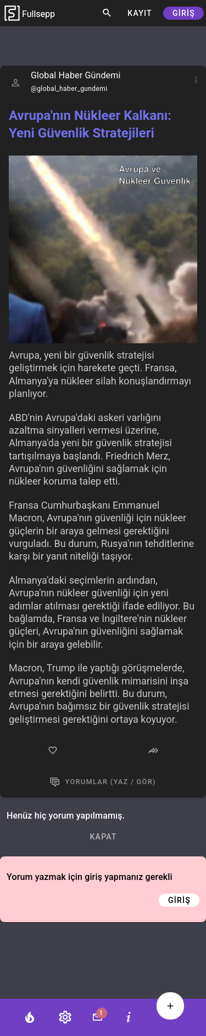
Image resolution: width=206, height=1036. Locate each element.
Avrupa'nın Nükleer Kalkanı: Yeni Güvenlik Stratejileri (90, 124)
